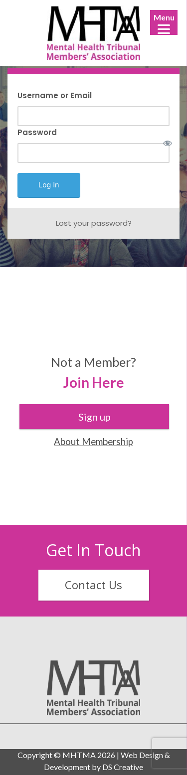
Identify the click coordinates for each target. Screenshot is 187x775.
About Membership (93, 441)
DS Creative (122, 767)
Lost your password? (94, 223)
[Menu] (164, 22)
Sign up (94, 417)
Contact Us (93, 585)
